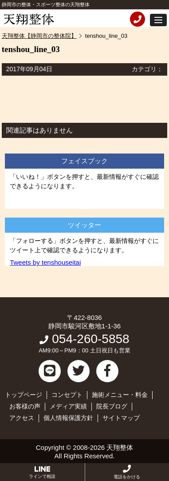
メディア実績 (68, 406)
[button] (158, 20)
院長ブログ (111, 406)
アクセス (21, 417)
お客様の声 (24, 406)
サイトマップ (121, 417)
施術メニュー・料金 (120, 394)
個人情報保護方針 (68, 417)
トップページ (23, 394)
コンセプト (67, 394)
